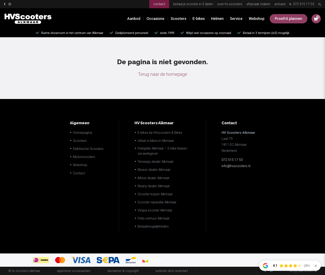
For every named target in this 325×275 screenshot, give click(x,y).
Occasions (155, 18)
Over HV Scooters (229, 4)
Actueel (279, 4)
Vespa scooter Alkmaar (155, 210)
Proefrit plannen (288, 18)
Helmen (217, 18)
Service (236, 18)
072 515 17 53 (301, 4)
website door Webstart (171, 271)
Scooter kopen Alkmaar (155, 194)
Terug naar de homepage (162, 74)
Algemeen (79, 123)
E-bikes (199, 18)
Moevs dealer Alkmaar (154, 170)
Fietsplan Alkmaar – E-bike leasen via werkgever (162, 151)
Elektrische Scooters (88, 149)
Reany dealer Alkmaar (154, 186)
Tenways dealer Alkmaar (155, 162)
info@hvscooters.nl (236, 166)
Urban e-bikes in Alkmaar (156, 141)
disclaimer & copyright (123, 271)
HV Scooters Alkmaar (154, 123)
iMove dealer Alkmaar (153, 178)
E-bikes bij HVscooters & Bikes (160, 133)
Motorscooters (84, 157)
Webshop (256, 18)
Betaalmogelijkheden (153, 226)
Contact (159, 4)
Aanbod (133, 18)
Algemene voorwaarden (73, 271)
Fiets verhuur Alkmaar (154, 218)
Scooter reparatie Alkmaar (157, 202)
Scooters (178, 18)
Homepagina (82, 133)
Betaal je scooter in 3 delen (193, 4)
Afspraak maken (258, 4)
